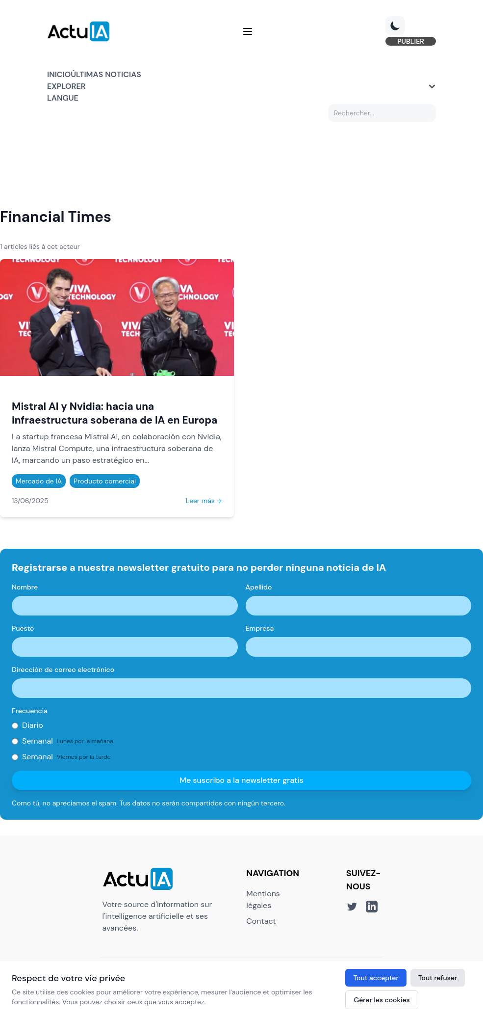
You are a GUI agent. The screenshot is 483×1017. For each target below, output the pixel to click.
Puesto (23, 628)
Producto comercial (105, 481)
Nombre (25, 587)
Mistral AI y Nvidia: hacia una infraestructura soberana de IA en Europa (114, 413)
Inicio (59, 74)
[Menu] (247, 31)
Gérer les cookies (381, 999)
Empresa (260, 628)
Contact (261, 921)
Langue (62, 98)
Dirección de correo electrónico (63, 669)
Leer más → (204, 500)
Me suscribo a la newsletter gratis (241, 780)
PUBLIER (410, 41)
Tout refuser (438, 977)
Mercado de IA (39, 481)
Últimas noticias (106, 74)
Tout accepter (375, 977)
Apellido (259, 587)
